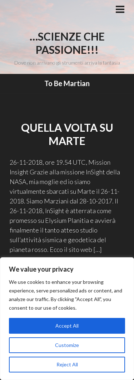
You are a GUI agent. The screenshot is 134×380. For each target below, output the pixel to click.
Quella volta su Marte (67, 134)
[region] (67, 318)
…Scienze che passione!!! (67, 43)
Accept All (67, 326)
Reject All (67, 364)
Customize (67, 345)
